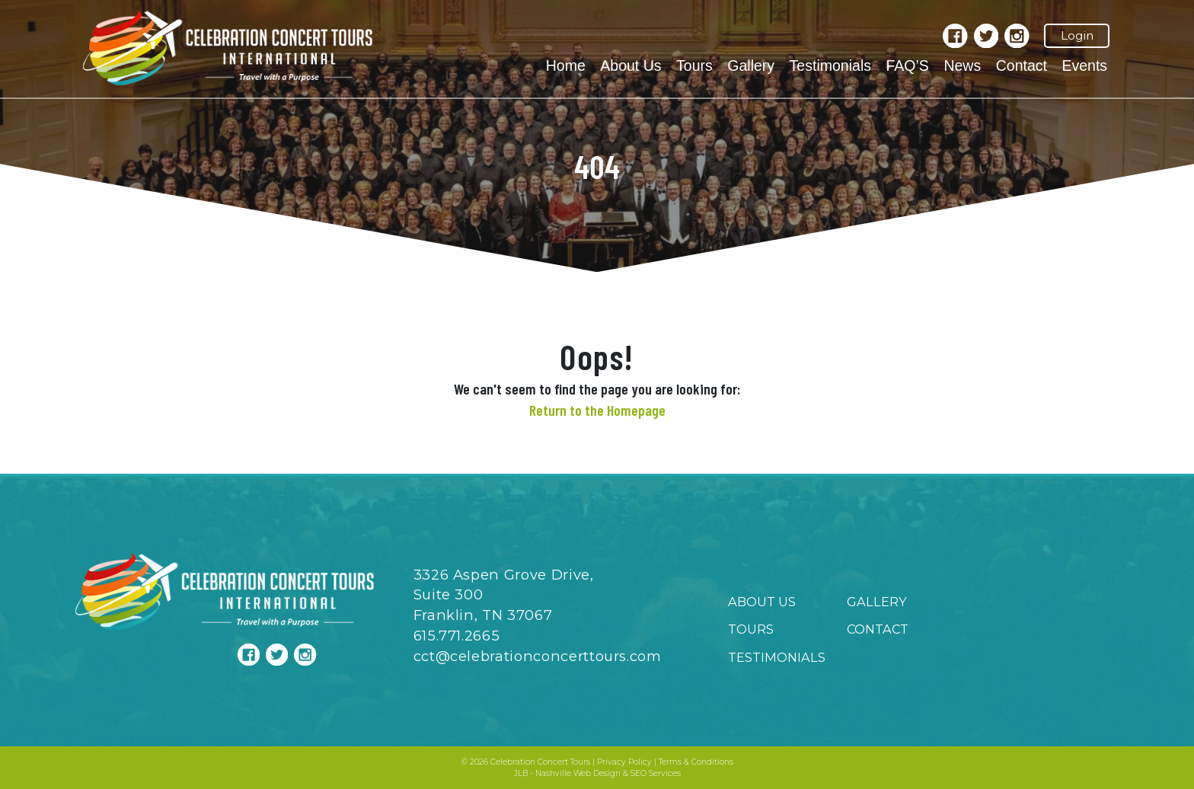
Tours (694, 65)
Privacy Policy (624, 762)
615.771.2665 (456, 635)
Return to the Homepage (597, 410)
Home (566, 65)
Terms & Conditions (696, 762)
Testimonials (830, 65)
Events (1084, 65)
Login (1077, 35)
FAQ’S (907, 65)
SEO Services (656, 773)
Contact (1021, 65)
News (962, 65)
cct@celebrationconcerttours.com (537, 656)
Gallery (750, 65)
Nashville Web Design (578, 773)
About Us (630, 65)
